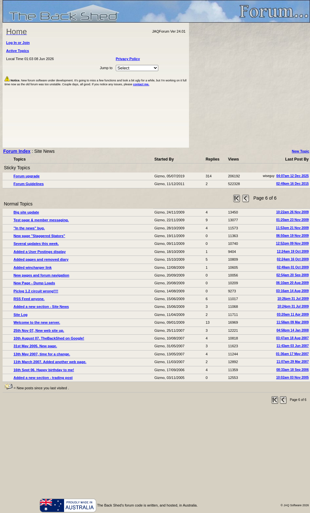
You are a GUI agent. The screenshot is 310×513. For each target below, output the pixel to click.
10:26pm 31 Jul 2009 (293, 298)
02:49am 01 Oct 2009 (293, 267)
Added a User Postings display (40, 252)
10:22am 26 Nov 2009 (292, 212)
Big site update (26, 212)
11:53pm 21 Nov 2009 (292, 228)
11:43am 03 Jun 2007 (292, 346)
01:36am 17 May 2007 (292, 354)
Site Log (21, 315)
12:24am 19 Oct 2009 (293, 251)
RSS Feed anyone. (29, 299)
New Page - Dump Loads (34, 283)
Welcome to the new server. (37, 322)
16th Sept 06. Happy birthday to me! (44, 370)
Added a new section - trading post (43, 378)
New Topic (300, 151)
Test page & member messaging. (41, 220)
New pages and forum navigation (41, 275)
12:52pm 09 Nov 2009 (292, 243)
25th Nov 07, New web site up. (39, 330)
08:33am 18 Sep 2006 (292, 370)
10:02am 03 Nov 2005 (292, 377)
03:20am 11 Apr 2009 (293, 314)
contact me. (141, 84)
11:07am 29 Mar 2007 (292, 361)
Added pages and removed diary (41, 259)
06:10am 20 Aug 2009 (292, 283)
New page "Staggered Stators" (39, 236)
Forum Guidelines (29, 184)
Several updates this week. (36, 244)
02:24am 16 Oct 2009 (293, 259)
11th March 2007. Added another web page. (50, 362)
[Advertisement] (156, 452)
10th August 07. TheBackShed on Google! (49, 338)
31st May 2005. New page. (35, 346)
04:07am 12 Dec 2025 (292, 176)
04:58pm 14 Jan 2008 (292, 330)
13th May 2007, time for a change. (42, 354)
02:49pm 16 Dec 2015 (292, 183)
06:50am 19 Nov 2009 (292, 235)
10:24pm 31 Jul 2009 (293, 306)
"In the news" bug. (29, 228)
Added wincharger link (33, 267)
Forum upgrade (27, 176)
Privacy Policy (128, 59)
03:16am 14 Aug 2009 (292, 291)
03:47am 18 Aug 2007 (292, 338)
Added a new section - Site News (41, 307)
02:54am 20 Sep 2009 (292, 275)
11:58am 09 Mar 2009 (292, 322)
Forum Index (16, 151)
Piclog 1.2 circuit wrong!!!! (36, 291)
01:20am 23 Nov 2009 (292, 220)
